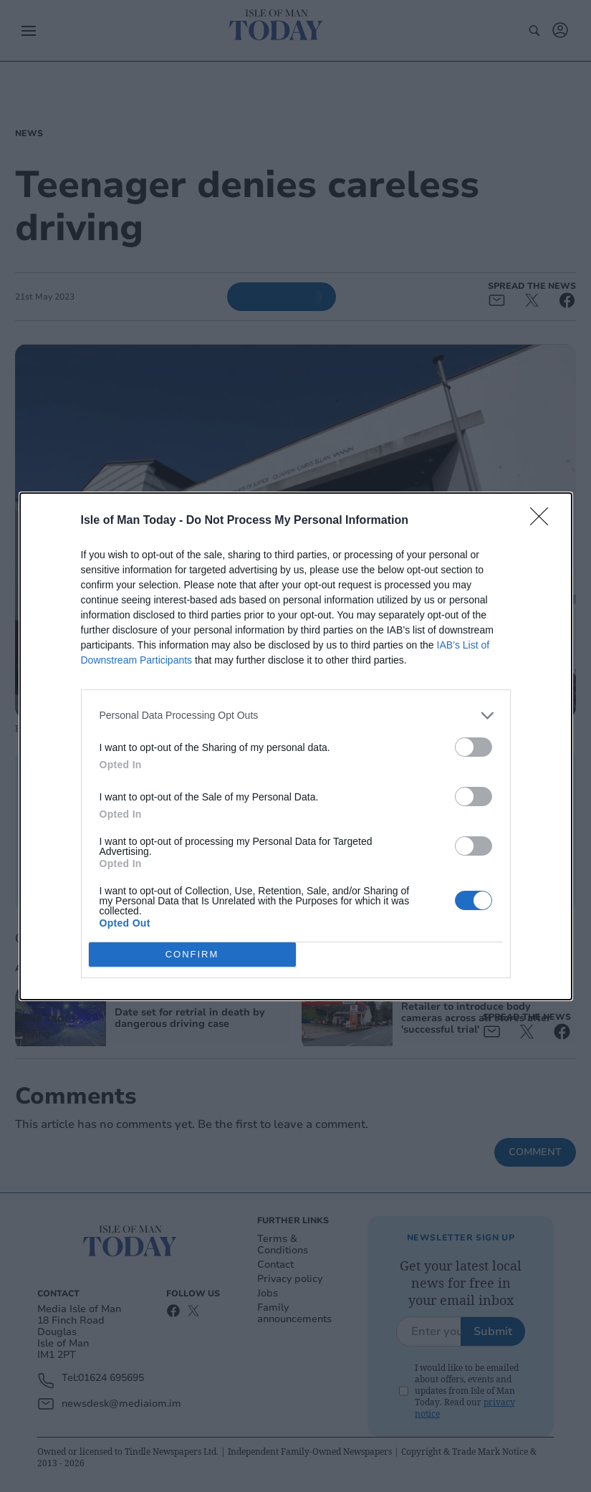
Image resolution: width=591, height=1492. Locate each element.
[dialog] (296, 745)
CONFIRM (192, 953)
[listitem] (296, 714)
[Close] (543, 520)
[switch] (473, 746)
